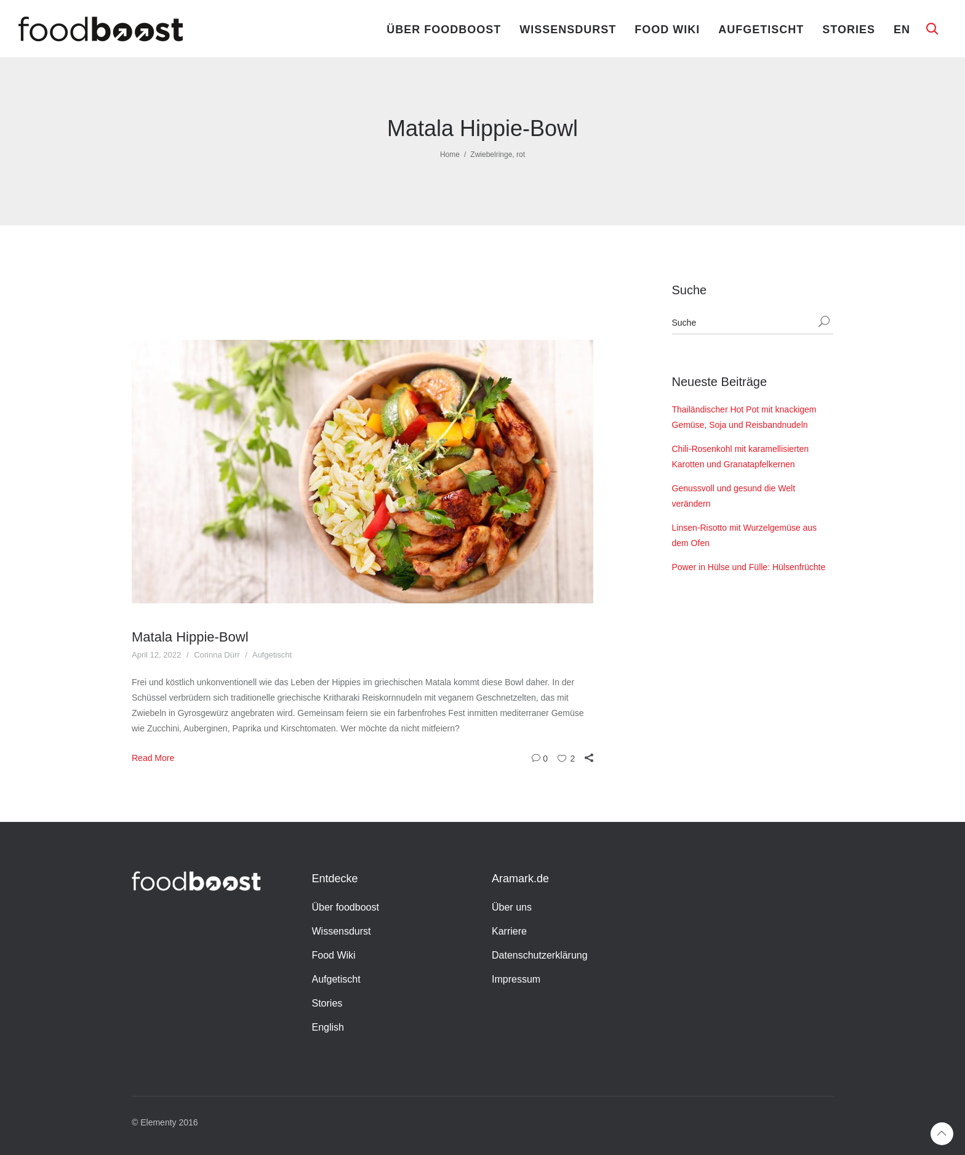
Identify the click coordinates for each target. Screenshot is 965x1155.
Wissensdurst (567, 29)
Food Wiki (667, 29)
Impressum (516, 979)
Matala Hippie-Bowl (190, 637)
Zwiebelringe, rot (497, 154)
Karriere (509, 931)
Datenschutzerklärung (540, 955)
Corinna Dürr (216, 654)
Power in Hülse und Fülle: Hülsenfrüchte (749, 567)
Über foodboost (443, 29)
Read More (153, 758)
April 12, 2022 (156, 654)
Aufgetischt (761, 29)
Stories (848, 29)
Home (450, 154)
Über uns (512, 907)
